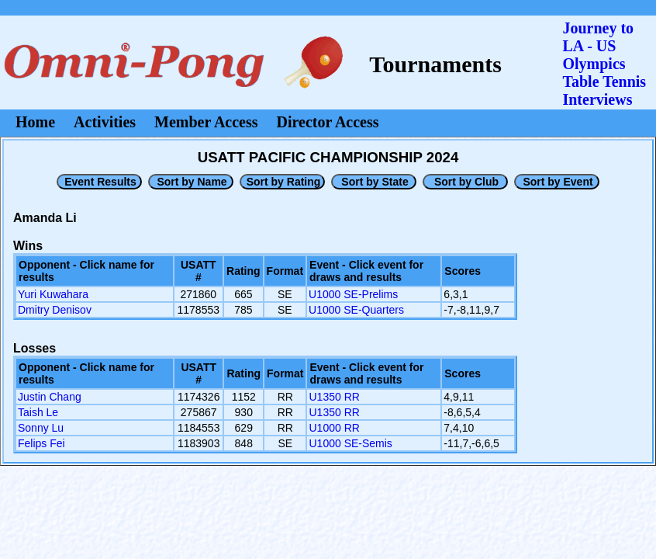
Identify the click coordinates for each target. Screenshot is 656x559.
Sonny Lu (41, 428)
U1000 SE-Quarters (356, 310)
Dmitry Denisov (54, 310)
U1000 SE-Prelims (353, 294)
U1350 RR (334, 397)
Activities (105, 121)
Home (35, 121)
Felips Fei (41, 443)
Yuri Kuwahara (53, 294)
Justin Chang (49, 397)
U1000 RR (334, 428)
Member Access (205, 121)
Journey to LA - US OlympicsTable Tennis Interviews (604, 63)
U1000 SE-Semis (350, 443)
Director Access (328, 121)
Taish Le (38, 412)
